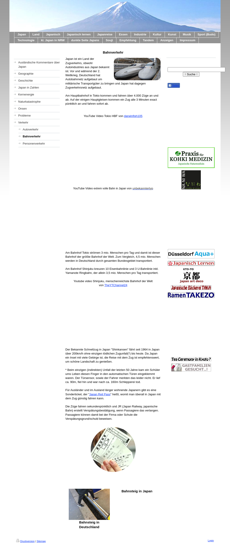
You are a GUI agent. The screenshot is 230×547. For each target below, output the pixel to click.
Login (211, 540)
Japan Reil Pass (100, 394)
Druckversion (25, 541)
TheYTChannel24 (115, 285)
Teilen (173, 85)
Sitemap (41, 541)
